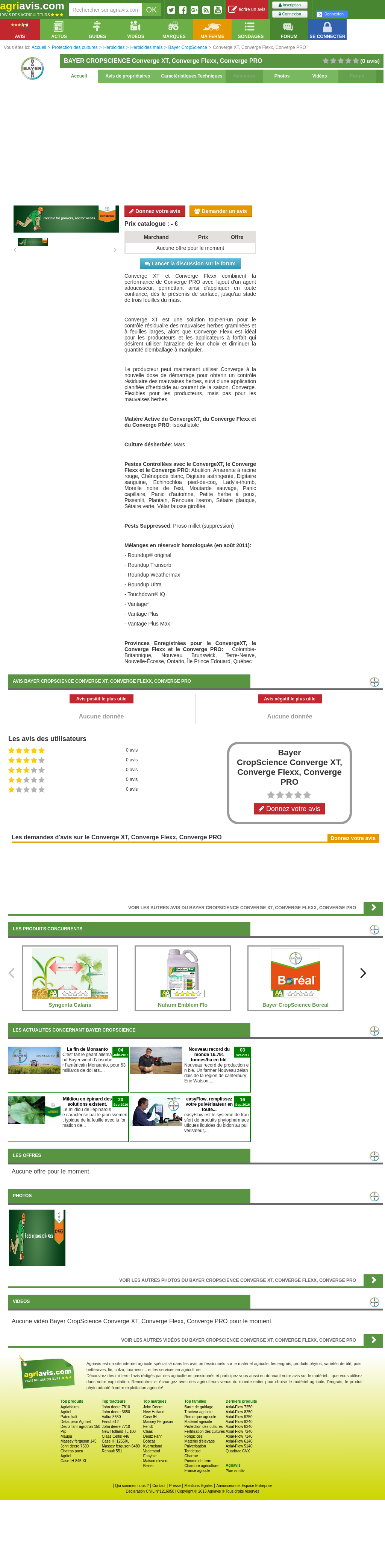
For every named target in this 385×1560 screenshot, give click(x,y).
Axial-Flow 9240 (239, 1422)
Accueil (79, 76)
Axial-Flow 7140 (239, 1436)
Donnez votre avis (154, 211)
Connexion (290, 14)
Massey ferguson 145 (79, 1441)
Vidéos (319, 76)
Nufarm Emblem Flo (183, 1005)
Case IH (150, 1417)
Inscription (290, 5)
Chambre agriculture (201, 1466)
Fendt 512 (110, 1422)
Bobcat (149, 1441)
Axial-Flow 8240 (239, 1427)
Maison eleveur (156, 1461)
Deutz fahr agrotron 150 (80, 1427)
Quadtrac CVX (238, 1451)
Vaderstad (151, 1451)
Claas (148, 1431)
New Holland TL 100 (119, 1431)
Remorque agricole (200, 1417)
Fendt (148, 1427)
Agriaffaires (70, 1407)
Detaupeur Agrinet (76, 1422)
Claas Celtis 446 (115, 1436)
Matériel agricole (198, 1422)
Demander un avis (220, 211)
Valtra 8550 (111, 1417)
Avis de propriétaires (128, 76)
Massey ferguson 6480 (121, 1446)
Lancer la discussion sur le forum (190, 263)
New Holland (154, 1412)
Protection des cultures (203, 1427)
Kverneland (152, 1446)
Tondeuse (192, 1451)
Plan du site (235, 1471)
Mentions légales (199, 1486)
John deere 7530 (75, 1446)
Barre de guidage (198, 1407)
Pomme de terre (197, 1461)
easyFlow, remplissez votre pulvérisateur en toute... (209, 1104)
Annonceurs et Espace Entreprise (244, 1486)
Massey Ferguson (158, 1422)
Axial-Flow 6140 (239, 1441)
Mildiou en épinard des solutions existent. (87, 1101)
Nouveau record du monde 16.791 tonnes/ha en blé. (209, 1054)
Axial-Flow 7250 (239, 1407)
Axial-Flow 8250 (239, 1412)
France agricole (197, 1471)
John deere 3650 (116, 1412)
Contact (158, 1486)
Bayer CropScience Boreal (295, 1005)
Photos (282, 76)
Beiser (148, 1466)
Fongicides (193, 1436)
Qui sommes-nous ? (132, 1486)
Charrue (191, 1456)
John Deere (153, 1407)
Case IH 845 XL (74, 1461)
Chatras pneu (72, 1451)
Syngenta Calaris (70, 1005)
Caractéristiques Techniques (191, 76)
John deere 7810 (116, 1407)
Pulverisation (195, 1446)
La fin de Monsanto (87, 1049)
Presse (175, 1486)
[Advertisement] (195, 143)
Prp (64, 1431)
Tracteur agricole (198, 1412)
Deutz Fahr (152, 1436)
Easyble (150, 1456)
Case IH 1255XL (115, 1441)
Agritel (66, 1412)
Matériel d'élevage (199, 1441)
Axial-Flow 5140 (239, 1446)
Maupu (66, 1436)
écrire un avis (246, 9)
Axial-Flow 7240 (239, 1431)
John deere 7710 (116, 1427)
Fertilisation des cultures (204, 1431)
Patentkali (69, 1417)
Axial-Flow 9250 (239, 1417)
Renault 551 (112, 1451)
